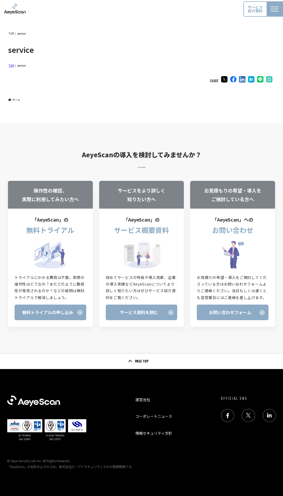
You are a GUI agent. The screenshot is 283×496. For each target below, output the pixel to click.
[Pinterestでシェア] (269, 80)
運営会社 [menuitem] (142, 399)
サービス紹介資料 (255, 8)
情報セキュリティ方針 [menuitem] (153, 433)
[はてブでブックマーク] (251, 80)
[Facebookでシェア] (233, 80)
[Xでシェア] (224, 80)
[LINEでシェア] (260, 80)
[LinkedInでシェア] (242, 80)
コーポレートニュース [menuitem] (153, 416)
